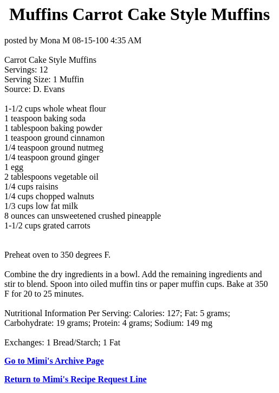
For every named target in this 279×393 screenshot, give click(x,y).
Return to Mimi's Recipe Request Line (75, 379)
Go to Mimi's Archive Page (54, 360)
